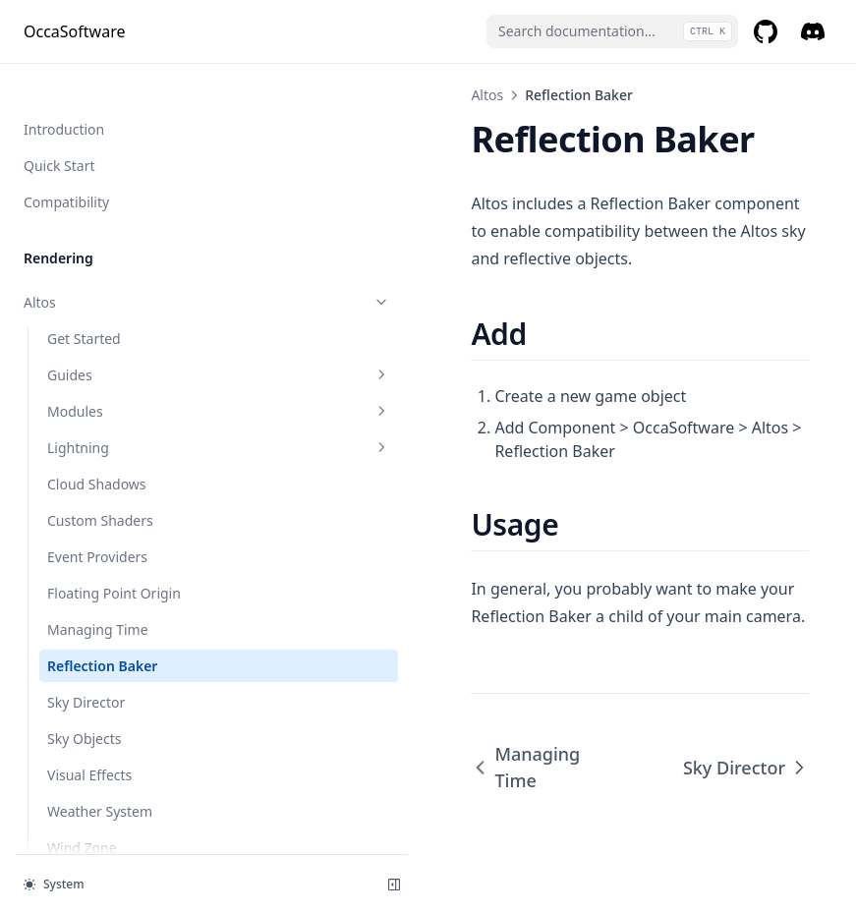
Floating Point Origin (114, 283)
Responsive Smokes (121, 829)
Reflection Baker (102, 356)
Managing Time (97, 320)
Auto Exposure (121, 610)
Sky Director (86, 392)
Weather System (99, 501)
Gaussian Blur (68, 683)
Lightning (132, 138)
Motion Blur (121, 792)
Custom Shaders (100, 210)
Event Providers (97, 247)
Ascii (121, 574)
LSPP (121, 756)
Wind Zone (82, 538)
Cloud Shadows (96, 174)
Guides (132, 65)
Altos (315, 95)
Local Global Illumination (121, 720)
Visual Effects (89, 465)
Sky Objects (84, 429)
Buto (121, 647)
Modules (132, 101)
